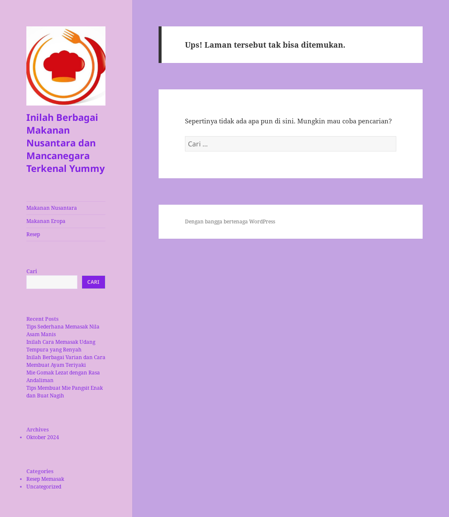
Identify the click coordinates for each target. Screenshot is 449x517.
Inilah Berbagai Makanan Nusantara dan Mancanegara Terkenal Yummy (65, 142)
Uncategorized (43, 486)
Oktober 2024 (42, 437)
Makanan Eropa (45, 221)
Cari (31, 271)
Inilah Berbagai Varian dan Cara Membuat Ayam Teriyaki (65, 361)
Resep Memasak (45, 479)
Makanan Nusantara (51, 207)
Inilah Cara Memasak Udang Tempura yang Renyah (60, 345)
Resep (33, 234)
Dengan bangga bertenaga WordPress (230, 221)
